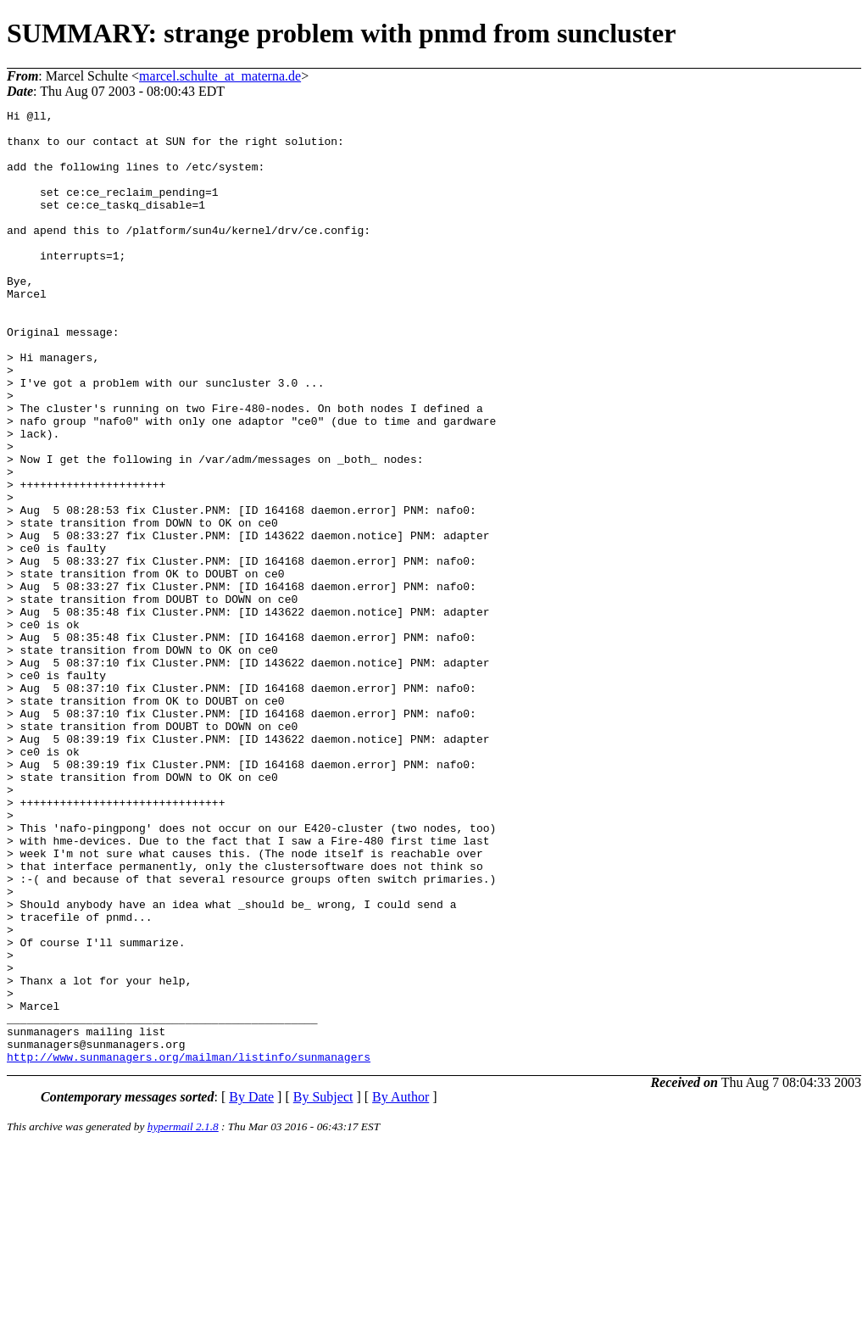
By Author (400, 1287)
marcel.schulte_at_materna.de (220, 76)
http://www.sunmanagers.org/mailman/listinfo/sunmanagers (188, 1247)
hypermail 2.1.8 (183, 1317)
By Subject (323, 1287)
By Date (251, 1287)
